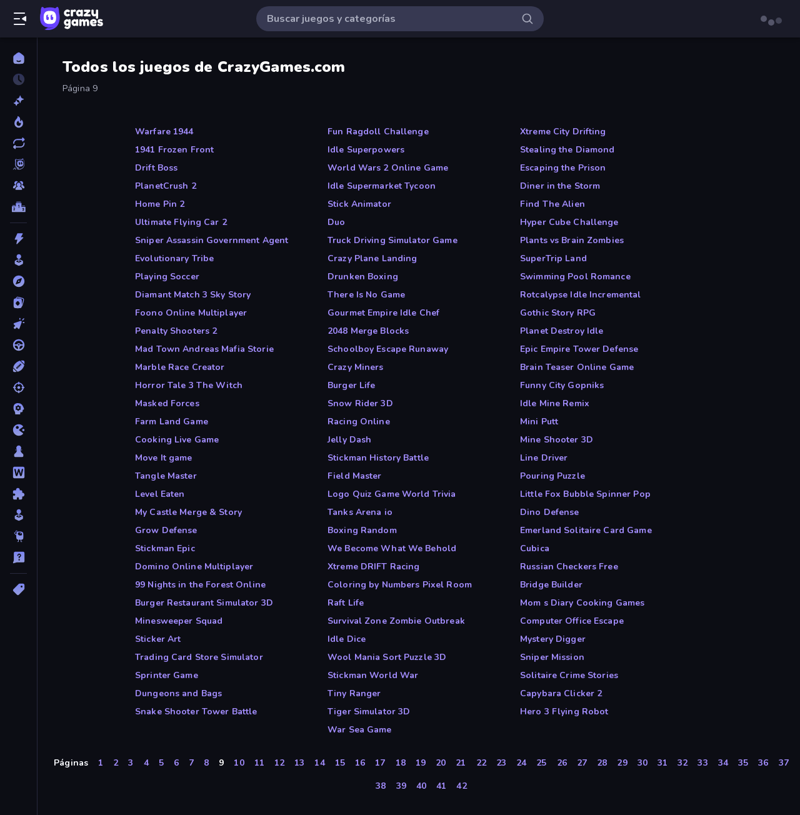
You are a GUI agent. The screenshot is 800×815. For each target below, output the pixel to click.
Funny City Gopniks (562, 385)
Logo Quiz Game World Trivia (392, 494)
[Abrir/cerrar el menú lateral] (20, 19)
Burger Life (351, 385)
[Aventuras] (18, 281)
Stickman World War (373, 675)
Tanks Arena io (360, 512)
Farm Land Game (171, 422)
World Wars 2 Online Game (388, 168)
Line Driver (544, 458)
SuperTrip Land (553, 258)
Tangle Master (166, 476)
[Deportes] (18, 366)
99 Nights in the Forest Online (200, 585)
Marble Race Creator (180, 367)
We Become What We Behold (392, 548)
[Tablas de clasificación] (18, 207)
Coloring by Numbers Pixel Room (400, 585)
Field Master (355, 476)
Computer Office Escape (572, 621)
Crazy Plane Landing (373, 258)
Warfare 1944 (164, 132)
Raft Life (346, 603)
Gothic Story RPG (558, 313)
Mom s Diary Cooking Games (582, 603)
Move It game (163, 458)
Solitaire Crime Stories (569, 675)
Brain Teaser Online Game (577, 367)
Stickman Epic (165, 548)
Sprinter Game (166, 675)
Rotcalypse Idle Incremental (580, 295)
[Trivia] (18, 557)
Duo (336, 222)
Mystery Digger (553, 639)
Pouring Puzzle (552, 476)
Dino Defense (549, 512)
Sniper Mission (552, 657)
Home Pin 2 (159, 204)
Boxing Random (362, 530)
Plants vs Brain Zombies (572, 240)
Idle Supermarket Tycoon (382, 186)
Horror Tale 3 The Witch (188, 385)
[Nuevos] (18, 100)
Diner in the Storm (560, 186)
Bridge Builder (551, 585)
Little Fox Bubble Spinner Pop (585, 494)
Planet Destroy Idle (562, 331)
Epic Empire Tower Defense (579, 349)
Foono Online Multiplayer (191, 313)
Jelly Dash (349, 440)
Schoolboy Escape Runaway (388, 349)
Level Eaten (159, 494)
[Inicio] (18, 58)
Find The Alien (552, 204)
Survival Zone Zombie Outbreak (396, 621)
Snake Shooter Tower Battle (196, 712)
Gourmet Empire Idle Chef (383, 313)
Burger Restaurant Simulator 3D (204, 603)
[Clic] (18, 323)
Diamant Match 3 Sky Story (193, 295)
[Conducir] (18, 345)
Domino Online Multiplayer (194, 566)
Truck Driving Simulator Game (393, 240)
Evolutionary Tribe (174, 258)
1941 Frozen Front (174, 150)
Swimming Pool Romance (575, 276)
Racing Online (359, 422)
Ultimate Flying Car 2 (181, 222)
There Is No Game (366, 295)
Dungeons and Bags (178, 693)
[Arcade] (18, 260)
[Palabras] (18, 472)
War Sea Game (360, 730)
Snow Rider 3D (360, 403)
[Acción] (18, 238)
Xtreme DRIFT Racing (374, 566)
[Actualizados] (18, 143)
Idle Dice (347, 639)
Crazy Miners (356, 367)
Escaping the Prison (563, 168)
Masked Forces (167, 403)
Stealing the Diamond (567, 150)
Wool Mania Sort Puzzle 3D (387, 657)
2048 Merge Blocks (368, 331)
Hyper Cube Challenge (569, 222)
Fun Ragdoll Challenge (378, 132)
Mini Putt (539, 422)
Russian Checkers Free (569, 566)
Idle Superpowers (366, 150)
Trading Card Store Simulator (199, 657)
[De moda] (18, 121)
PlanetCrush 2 (165, 186)
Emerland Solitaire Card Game (586, 530)
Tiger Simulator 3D (369, 712)
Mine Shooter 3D (556, 440)
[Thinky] (18, 536)
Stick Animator (359, 204)
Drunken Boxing (363, 276)
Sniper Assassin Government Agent (211, 240)
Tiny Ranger (354, 693)
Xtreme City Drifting (563, 132)
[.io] (18, 430)
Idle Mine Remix (554, 403)
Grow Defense (166, 530)
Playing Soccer (167, 276)
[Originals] (18, 164)
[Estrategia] (18, 408)
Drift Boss (156, 168)
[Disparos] (18, 387)
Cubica (534, 548)
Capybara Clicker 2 (561, 693)
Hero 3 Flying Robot (564, 712)
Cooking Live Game (177, 440)
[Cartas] (18, 302)
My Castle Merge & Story (188, 512)
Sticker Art (158, 639)
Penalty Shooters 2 (176, 331)
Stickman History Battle (378, 458)
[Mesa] (18, 451)
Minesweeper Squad (178, 621)
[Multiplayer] (18, 185)
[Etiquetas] (18, 589)
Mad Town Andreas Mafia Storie (204, 349)
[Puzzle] (18, 493)
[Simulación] (18, 515)
